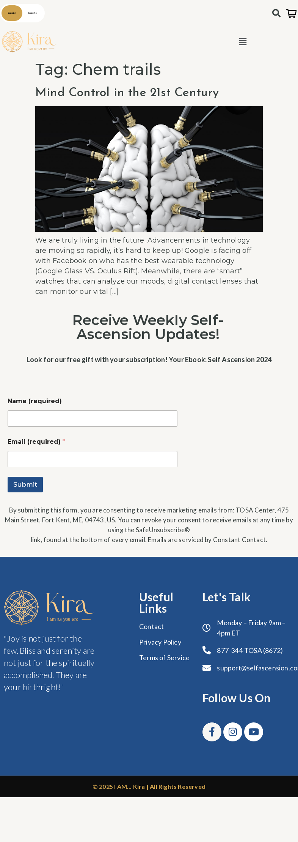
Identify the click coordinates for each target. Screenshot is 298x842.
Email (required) (36, 441)
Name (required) (35, 401)
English (12, 13)
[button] (242, 42)
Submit (25, 484)
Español (32, 13)
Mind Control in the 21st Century (127, 93)
